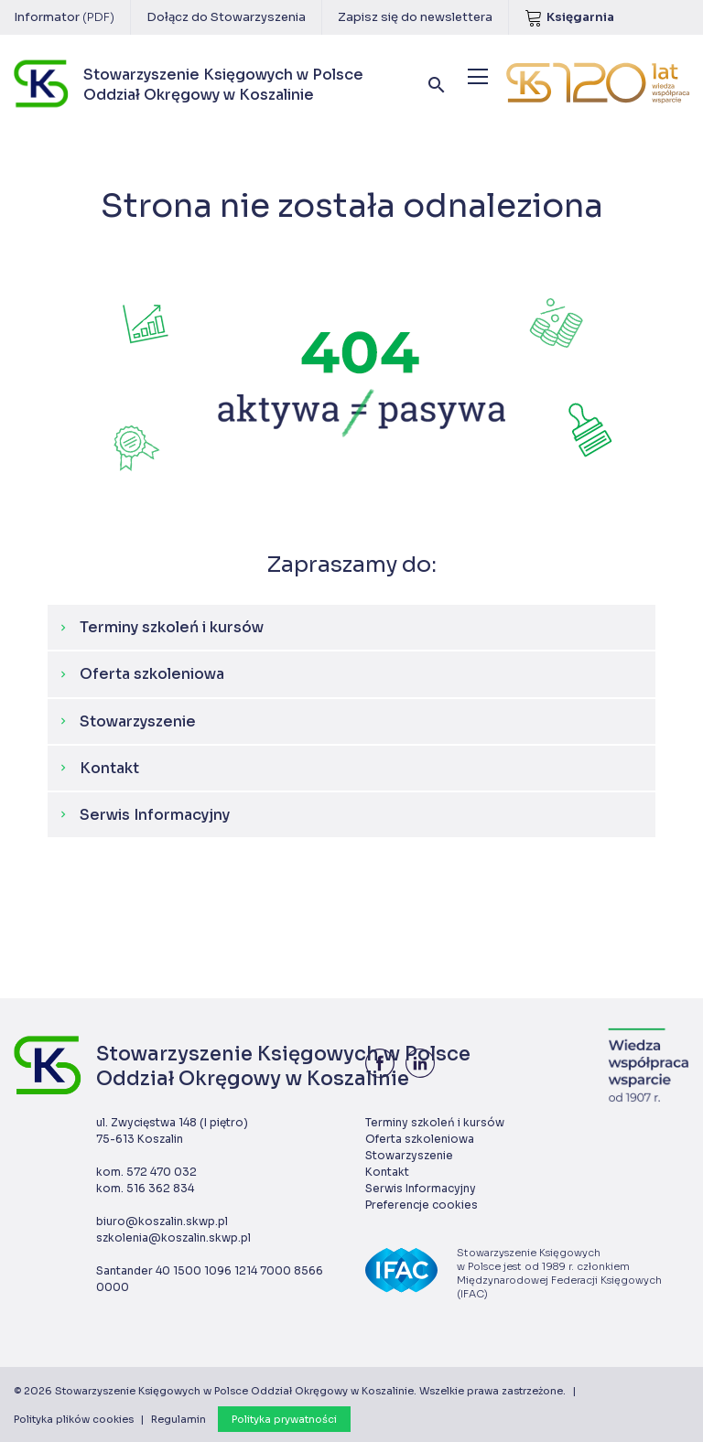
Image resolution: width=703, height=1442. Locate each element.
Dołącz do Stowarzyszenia (226, 17)
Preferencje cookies (421, 1204)
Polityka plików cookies (74, 1419)
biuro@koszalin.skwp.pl (162, 1221)
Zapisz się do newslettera (415, 17)
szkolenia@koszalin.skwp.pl (173, 1237)
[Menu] (478, 76)
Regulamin (178, 1419)
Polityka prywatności (284, 1419)
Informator (64, 17)
